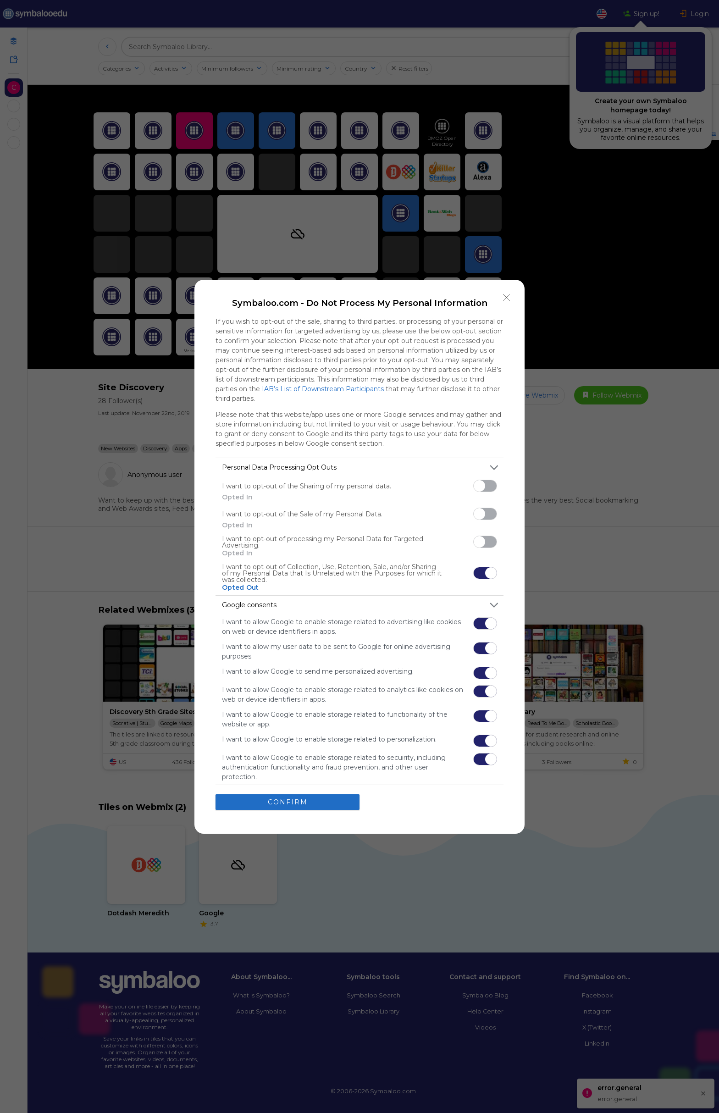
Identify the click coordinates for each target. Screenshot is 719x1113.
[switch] (485, 486)
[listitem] (359, 467)
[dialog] (359, 557)
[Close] (506, 297)
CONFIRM (288, 802)
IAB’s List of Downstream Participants (323, 389)
